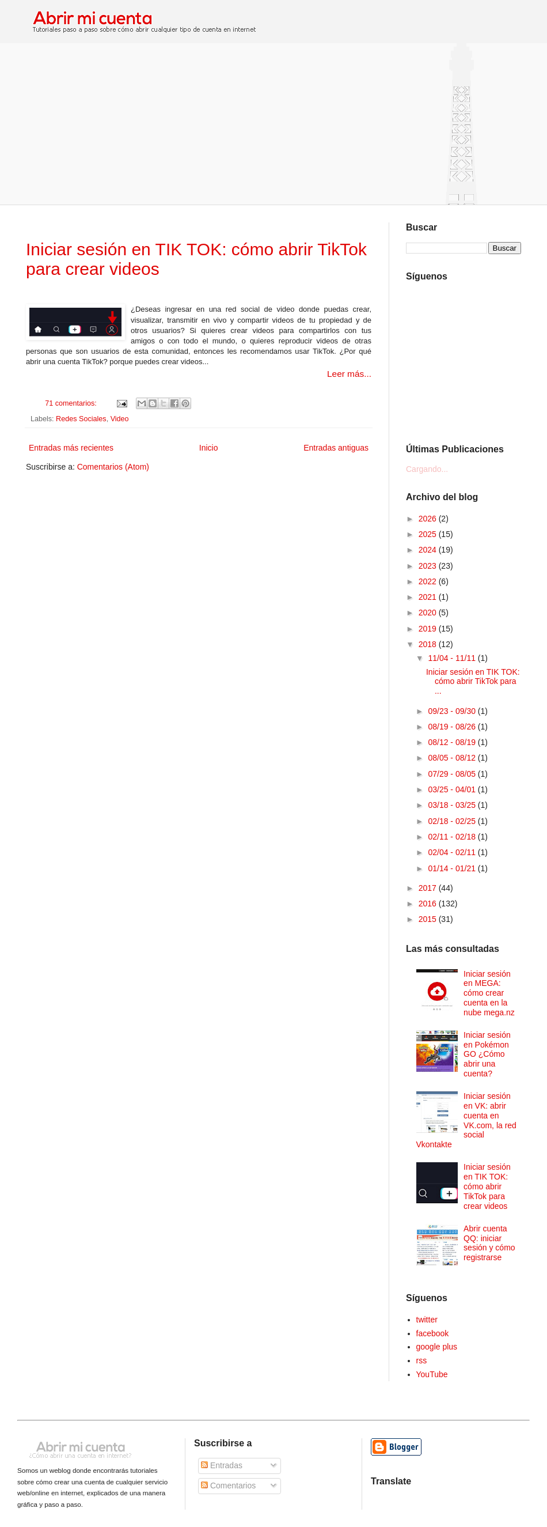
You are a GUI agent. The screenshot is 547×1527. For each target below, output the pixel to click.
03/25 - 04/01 (452, 789)
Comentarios (228, 1485)
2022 (429, 581)
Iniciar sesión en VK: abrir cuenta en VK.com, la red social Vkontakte (466, 1120)
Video (120, 419)
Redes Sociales (81, 419)
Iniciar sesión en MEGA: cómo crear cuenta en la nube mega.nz (489, 993)
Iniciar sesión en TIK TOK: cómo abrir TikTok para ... (473, 681)
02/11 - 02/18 (452, 836)
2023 (429, 565)
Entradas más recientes (71, 447)
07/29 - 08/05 (452, 773)
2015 (429, 919)
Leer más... (349, 374)
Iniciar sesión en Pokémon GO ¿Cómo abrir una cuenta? (487, 1054)
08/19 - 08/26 (452, 726)
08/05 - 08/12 (452, 757)
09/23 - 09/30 (452, 711)
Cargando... (427, 469)
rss (421, 1360)
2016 (429, 903)
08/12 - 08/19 (452, 742)
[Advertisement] (273, 124)
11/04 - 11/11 (452, 658)
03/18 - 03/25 (452, 805)
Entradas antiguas (336, 447)
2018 (429, 644)
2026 (429, 518)
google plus (437, 1346)
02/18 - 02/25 (452, 821)
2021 (429, 597)
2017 (429, 888)
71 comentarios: (71, 403)
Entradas (221, 1465)
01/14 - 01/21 (452, 868)
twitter (427, 1319)
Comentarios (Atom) (113, 466)
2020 (429, 612)
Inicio (208, 447)
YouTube (432, 1374)
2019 (429, 628)
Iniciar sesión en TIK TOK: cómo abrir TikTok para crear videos (487, 1186)
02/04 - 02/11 (452, 852)
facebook (432, 1333)
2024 (429, 549)
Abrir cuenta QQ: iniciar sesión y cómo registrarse (489, 1243)
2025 (429, 534)
